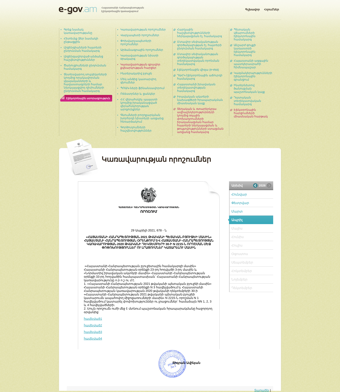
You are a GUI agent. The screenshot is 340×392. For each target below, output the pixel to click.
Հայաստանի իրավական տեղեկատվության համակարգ (196, 88)
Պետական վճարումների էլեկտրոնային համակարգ (244, 34)
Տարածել (261, 390)
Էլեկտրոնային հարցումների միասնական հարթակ (251, 113)
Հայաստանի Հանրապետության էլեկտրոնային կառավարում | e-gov (101, 10)
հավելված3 (93, 332)
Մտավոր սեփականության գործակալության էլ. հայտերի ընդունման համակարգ (199, 45)
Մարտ (237, 211)
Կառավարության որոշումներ (143, 29)
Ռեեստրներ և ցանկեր (137, 93)
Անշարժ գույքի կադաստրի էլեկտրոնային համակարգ (245, 50)
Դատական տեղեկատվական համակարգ (247, 101)
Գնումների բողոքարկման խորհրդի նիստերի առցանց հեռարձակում (142, 118)
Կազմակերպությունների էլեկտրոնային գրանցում (253, 76)
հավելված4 (93, 338)
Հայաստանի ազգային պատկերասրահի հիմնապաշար (251, 64)
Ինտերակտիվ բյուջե (136, 73)
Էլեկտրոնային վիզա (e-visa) (198, 69)
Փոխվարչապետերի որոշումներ (135, 42)
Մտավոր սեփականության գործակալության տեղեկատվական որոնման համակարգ (198, 59)
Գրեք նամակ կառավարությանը (78, 31)
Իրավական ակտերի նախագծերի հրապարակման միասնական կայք (200, 100)
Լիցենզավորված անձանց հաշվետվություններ (83, 58)
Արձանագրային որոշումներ (141, 49)
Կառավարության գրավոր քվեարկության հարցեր (140, 66)
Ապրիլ (236, 220)
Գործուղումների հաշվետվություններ (136, 129)
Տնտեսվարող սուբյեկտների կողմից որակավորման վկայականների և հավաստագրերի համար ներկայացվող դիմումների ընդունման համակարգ (85, 83)
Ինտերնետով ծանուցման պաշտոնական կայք (249, 89)
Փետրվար (240, 203)
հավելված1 (93, 318)
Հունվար (239, 194)
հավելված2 (93, 325)
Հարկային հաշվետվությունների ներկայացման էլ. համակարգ (199, 33)
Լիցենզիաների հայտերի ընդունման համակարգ (83, 49)
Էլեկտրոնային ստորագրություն (88, 98)
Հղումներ (271, 8)
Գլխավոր (252, 8)
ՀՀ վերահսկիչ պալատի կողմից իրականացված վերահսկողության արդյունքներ (138, 104)
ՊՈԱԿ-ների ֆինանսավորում (142, 88)
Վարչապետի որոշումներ (139, 35)
